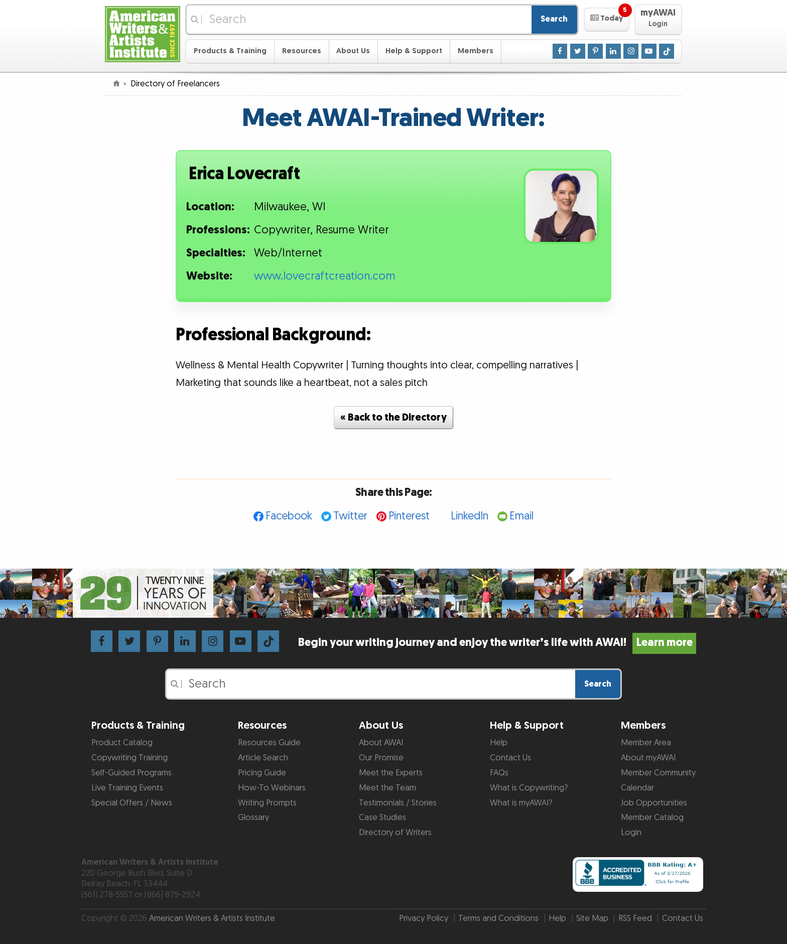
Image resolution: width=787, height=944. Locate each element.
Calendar (637, 787)
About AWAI (381, 742)
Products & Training (230, 51)
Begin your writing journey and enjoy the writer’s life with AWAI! (497, 642)
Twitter (350, 516)
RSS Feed (635, 918)
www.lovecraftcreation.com (325, 276)
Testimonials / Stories (398, 802)
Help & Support (413, 51)
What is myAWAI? (521, 802)
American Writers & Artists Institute (212, 918)
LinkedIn (469, 516)
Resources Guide (269, 742)
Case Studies (382, 817)
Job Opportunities (654, 802)
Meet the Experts (391, 772)
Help (498, 742)
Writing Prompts (267, 802)
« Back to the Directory (393, 417)
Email (521, 516)
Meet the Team (387, 787)
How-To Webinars (272, 787)
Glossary (253, 817)
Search (554, 19)
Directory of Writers (395, 832)
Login (631, 832)
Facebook (289, 516)
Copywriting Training (129, 757)
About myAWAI (648, 757)
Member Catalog (652, 817)
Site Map (592, 918)
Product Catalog (122, 742)
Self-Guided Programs (131, 772)
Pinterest (409, 516)
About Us (353, 51)
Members (475, 51)
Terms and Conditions (498, 918)
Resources (301, 51)
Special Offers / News (131, 802)
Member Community (658, 772)
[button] (606, 20)
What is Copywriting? (529, 787)
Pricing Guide (262, 772)
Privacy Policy (423, 918)
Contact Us (510, 757)
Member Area (646, 742)
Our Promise (381, 757)
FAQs (499, 772)
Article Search (263, 757)
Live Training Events (127, 787)
